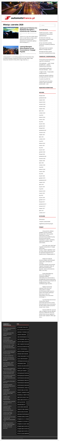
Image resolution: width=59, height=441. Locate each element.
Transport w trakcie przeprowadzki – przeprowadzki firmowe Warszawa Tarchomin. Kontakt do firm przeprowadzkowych (9, 340)
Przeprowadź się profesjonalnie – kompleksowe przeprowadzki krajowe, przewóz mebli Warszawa (9, 392)
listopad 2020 (42, 154)
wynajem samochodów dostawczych (25, 426)
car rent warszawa (21, 334)
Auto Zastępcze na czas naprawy (24, 329)
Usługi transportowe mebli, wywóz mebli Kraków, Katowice (8, 334)
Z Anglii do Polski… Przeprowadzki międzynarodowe (6, 398)
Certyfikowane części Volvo (23, 339)
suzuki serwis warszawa (22, 406)
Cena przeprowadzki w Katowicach (25, 337)
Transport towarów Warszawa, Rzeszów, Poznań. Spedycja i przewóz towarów (9, 352)
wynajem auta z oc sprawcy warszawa (26, 419)
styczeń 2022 (42, 123)
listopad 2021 (42, 128)
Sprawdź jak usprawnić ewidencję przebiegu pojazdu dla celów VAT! (9, 386)
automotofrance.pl (32, 33)
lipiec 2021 (41, 136)
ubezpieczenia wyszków (22, 411)
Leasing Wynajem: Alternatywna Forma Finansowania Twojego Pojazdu (27, 49)
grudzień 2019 (42, 178)
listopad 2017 (42, 201)
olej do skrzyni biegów (22, 358)
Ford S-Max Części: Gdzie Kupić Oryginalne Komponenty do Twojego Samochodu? (47, 247)
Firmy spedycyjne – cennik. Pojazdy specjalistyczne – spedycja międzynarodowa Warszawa (46, 65)
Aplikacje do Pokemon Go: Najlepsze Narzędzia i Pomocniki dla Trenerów (28, 29)
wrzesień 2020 (42, 158)
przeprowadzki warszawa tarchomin (25, 385)
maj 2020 (41, 167)
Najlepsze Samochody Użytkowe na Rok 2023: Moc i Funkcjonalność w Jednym (45, 288)
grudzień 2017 (42, 199)
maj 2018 (41, 188)
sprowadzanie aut (21, 404)
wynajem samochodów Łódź (23, 431)
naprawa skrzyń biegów (22, 353)
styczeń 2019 (42, 186)
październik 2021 (42, 130)
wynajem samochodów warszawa (24, 428)
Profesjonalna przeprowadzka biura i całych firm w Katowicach (9, 329)
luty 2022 (41, 121)
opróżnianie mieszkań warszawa (24, 361)
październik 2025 (42, 97)
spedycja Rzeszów (21, 402)
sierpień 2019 (42, 182)
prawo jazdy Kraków (22, 370)
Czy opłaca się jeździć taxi (44, 79)
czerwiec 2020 (42, 165)
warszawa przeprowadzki (23, 414)
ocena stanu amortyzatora (23, 356)
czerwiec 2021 (42, 139)
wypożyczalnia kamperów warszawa (25, 433)
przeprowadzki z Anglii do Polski (24, 387)
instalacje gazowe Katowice (23, 346)
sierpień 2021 (42, 134)
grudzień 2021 (42, 126)
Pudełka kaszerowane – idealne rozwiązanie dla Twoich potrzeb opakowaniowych (46, 34)
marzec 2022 (42, 119)
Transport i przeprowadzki (44, 221)
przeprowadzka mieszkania (23, 378)
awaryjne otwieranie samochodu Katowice (27, 332)
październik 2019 (42, 180)
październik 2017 (42, 204)
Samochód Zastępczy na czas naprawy (26, 397)
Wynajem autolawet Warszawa (24, 423)
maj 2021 (41, 141)
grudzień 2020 (42, 152)
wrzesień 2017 (42, 206)
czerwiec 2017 (42, 212)
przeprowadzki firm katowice (24, 380)
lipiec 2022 (41, 110)
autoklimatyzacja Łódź (22, 327)
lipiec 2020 (41, 162)
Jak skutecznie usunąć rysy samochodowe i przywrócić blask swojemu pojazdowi (46, 39)
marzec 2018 (42, 193)
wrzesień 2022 (42, 106)
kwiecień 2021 (42, 143)
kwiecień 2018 (42, 191)
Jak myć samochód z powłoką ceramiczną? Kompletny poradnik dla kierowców (47, 44)
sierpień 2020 (42, 160)
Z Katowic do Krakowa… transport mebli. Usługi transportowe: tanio (8, 413)
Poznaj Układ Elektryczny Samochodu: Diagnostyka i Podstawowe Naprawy (46, 275)
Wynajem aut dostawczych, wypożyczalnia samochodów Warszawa (8, 359)
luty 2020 (41, 173)
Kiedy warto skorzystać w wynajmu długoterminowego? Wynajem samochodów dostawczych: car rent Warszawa (9, 425)
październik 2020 (42, 156)
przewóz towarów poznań (23, 392)
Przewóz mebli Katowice (22, 390)
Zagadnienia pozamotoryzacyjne (46, 223)
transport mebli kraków (23, 409)
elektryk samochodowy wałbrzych (25, 341)
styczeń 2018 (42, 197)
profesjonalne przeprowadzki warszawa (26, 375)
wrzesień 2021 (42, 132)
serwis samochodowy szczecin (24, 399)
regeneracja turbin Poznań (23, 394)
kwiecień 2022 (42, 117)
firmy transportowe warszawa (24, 344)
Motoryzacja (42, 219)
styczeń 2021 (42, 149)
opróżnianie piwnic (21, 363)
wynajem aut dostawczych (23, 421)
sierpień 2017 (42, 208)
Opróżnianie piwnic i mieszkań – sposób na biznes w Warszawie (9, 403)
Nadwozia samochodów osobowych (25, 351)
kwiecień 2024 (42, 102)
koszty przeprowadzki (22, 349)
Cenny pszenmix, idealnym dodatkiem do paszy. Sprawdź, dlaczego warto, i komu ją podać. (46, 232)
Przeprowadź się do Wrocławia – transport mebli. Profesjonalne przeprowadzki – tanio (46, 82)
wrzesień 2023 (42, 104)
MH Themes (21, 438)
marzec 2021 (42, 145)
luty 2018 (41, 195)
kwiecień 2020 (42, 169)
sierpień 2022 (42, 108)
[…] (28, 42)
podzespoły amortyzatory (23, 368)
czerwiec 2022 (42, 113)
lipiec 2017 (41, 210)
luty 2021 (41, 147)
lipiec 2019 (41, 184)
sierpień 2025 (42, 100)
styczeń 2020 (42, 175)
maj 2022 (41, 115)
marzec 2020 (42, 171)
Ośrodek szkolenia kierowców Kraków (26, 365)
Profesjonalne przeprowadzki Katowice (26, 373)
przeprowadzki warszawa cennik (24, 382)
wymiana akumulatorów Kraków (24, 416)
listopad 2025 (42, 95)
